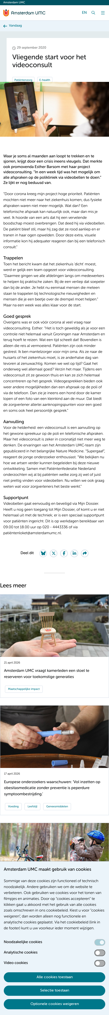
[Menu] (103, 13)
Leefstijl (32, 806)
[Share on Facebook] (64, 553)
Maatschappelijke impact (24, 689)
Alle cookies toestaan (55, 977)
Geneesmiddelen (57, 806)
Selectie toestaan (54, 990)
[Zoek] (93, 13)
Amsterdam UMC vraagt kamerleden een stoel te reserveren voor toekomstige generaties (46, 674)
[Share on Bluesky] (43, 553)
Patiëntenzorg (23, 80)
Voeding (13, 806)
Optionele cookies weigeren (54, 1004)
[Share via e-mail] (84, 553)
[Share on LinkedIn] (74, 553)
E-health (44, 80)
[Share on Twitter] (53, 553)
